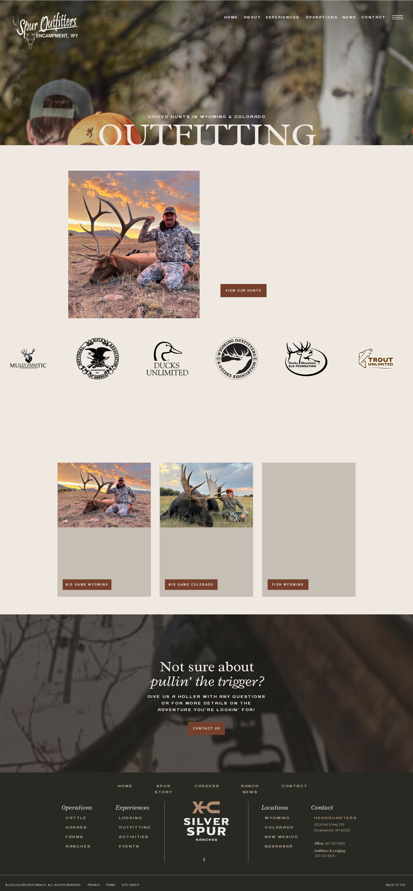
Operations (322, 17)
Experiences (282, 17)
